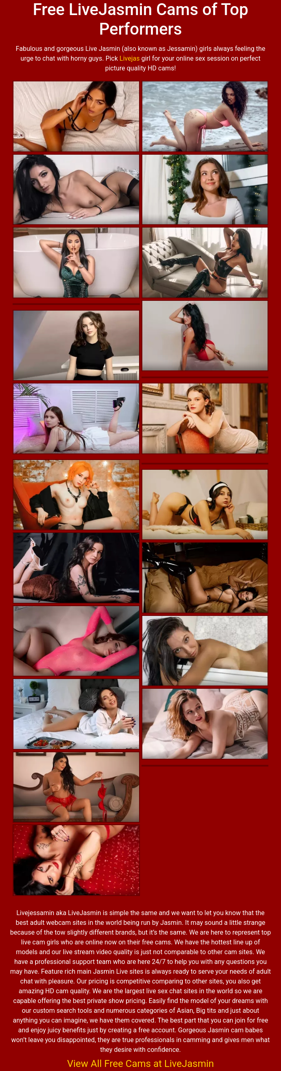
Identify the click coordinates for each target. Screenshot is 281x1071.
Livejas (129, 58)
